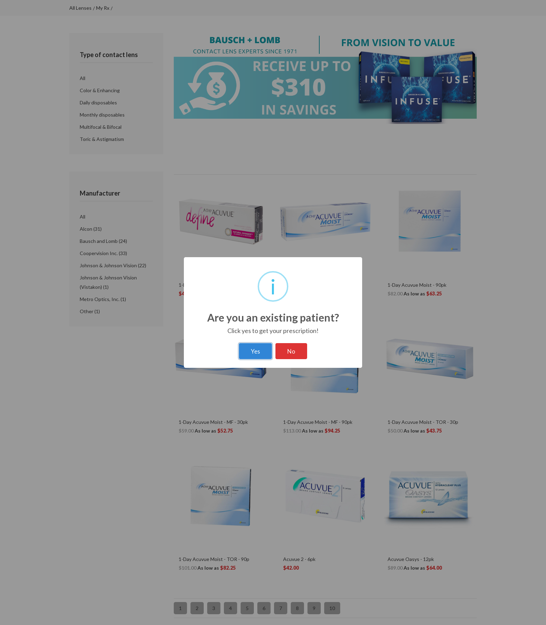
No (291, 351)
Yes (255, 351)
